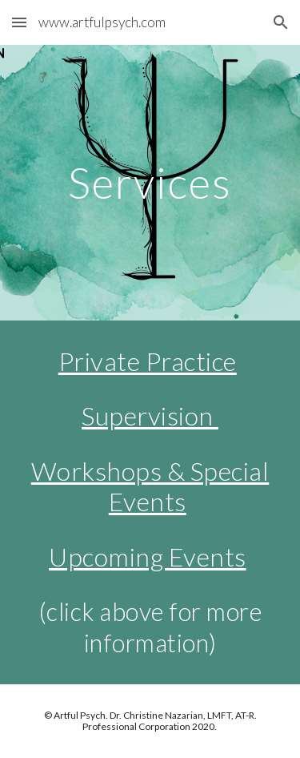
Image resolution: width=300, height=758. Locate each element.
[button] (19, 22)
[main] (150, 182)
